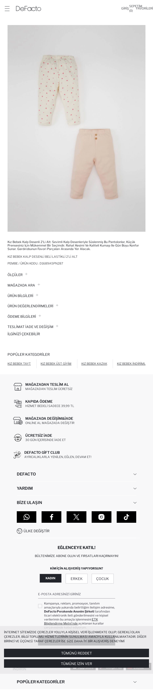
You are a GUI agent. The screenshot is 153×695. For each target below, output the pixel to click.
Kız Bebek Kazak (94, 364)
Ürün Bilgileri (23, 296)
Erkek (77, 578)
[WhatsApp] (27, 517)
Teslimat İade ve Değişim (33, 327)
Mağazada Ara (24, 285)
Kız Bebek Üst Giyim (56, 364)
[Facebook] (51, 517)
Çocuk (102, 578)
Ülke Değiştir (37, 531)
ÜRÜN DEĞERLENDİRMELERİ (33, 306)
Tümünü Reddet (76, 653)
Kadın (50, 578)
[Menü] (7, 9)
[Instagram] (101, 517)
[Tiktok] (126, 517)
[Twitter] (76, 517)
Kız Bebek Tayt (19, 364)
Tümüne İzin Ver (76, 664)
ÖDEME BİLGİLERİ (24, 316)
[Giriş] (125, 8)
